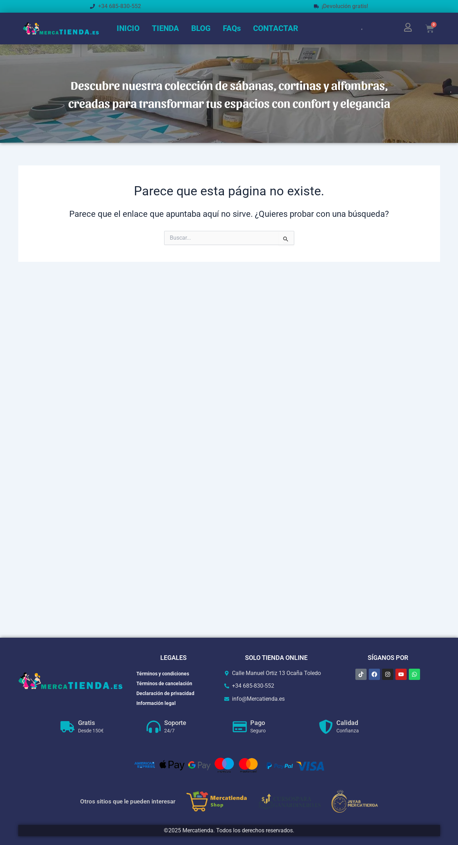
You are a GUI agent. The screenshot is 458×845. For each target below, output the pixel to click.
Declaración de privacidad (165, 693)
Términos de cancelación (164, 683)
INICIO (128, 28)
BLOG (201, 28)
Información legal (156, 703)
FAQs (232, 28)
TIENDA (165, 28)
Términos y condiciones (162, 673)
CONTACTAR (275, 28)
